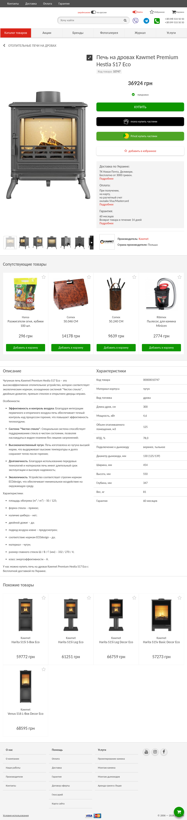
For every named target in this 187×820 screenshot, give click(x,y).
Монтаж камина (106, 767)
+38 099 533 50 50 (174, 22)
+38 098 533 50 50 (174, 19)
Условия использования (16, 815)
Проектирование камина (111, 758)
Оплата (47, 3)
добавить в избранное (142, 151)
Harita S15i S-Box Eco (25, 642)
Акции (47, 33)
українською (84, 12)
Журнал (140, 33)
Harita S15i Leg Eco (70, 642)
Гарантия (63, 3)
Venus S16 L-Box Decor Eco (25, 714)
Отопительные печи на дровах (32, 46)
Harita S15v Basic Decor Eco (161, 642)
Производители (14, 776)
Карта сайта (58, 803)
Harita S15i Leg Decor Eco (116, 642)
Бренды (77, 33)
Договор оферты (61, 785)
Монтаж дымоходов (109, 776)
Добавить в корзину (25, 347)
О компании (12, 758)
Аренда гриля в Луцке (110, 785)
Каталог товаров (15, 33)
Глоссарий (57, 794)
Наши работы (13, 767)
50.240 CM (116, 321)
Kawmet (143, 239)
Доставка (31, 3)
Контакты (13, 3)
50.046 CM (71, 321)
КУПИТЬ (140, 107)
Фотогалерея (109, 33)
